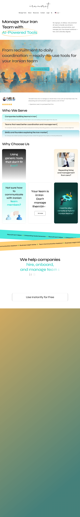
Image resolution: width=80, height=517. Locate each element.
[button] (51, 12)
